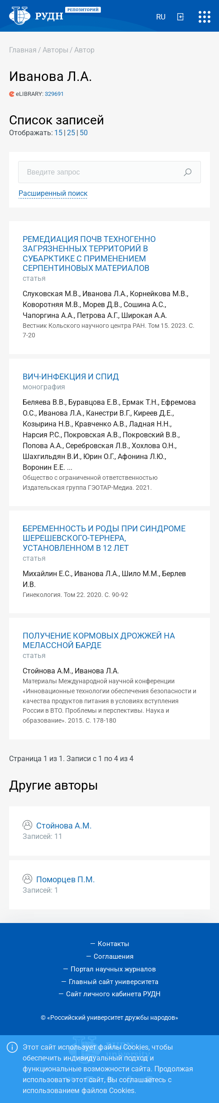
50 (84, 132)
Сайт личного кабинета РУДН (113, 994)
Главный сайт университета (113, 982)
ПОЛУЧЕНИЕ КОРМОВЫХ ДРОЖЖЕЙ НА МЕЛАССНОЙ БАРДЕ (99, 640)
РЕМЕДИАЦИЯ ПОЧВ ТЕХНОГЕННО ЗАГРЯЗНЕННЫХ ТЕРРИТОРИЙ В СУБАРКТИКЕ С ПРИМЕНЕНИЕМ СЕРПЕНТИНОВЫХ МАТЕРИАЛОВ (89, 253)
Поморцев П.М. (65, 879)
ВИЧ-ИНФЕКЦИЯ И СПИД (71, 376)
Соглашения (113, 956)
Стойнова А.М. (64, 825)
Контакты (113, 944)
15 (58, 132)
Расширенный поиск (53, 193)
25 (71, 132)
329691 (54, 93)
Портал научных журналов (113, 969)
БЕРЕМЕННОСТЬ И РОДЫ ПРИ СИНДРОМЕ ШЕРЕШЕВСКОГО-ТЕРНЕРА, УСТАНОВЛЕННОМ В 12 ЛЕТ (104, 538)
